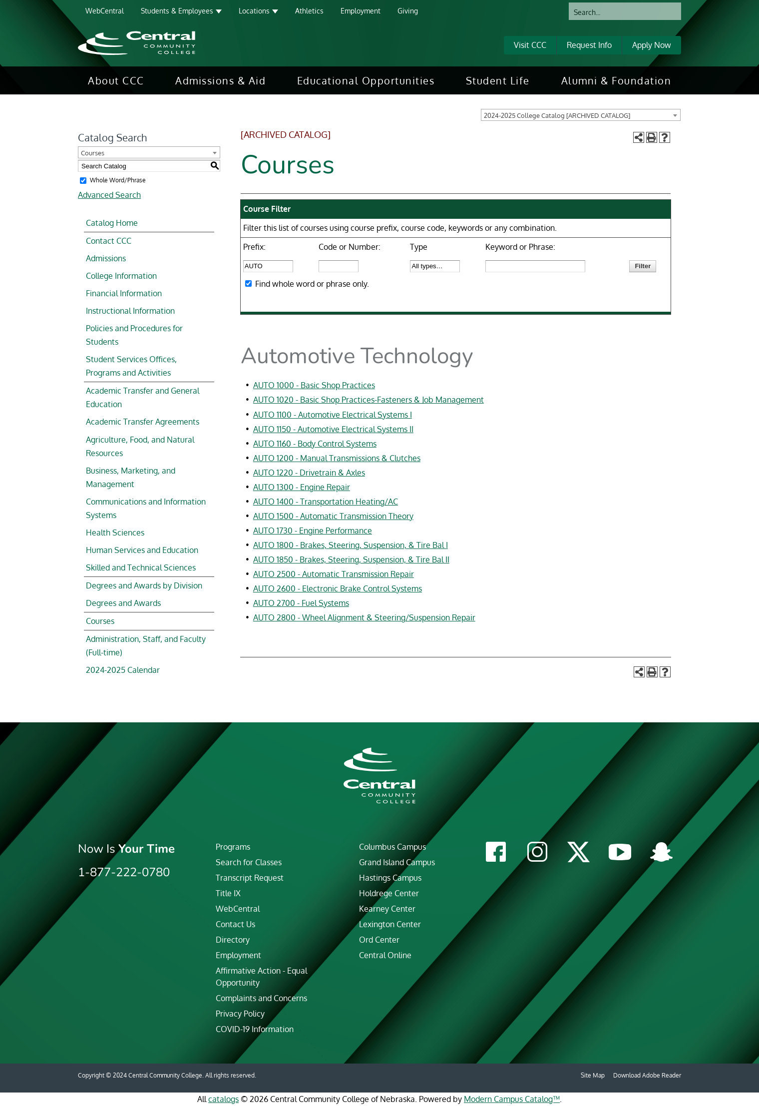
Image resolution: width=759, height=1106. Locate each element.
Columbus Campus (392, 847)
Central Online (385, 955)
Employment (360, 10)
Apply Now (651, 45)
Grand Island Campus (397, 862)
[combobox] (581, 115)
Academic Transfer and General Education (142, 397)
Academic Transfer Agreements (142, 422)
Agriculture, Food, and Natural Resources (140, 446)
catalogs (223, 1099)
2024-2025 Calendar (123, 670)
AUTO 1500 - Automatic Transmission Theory (333, 516)
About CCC (116, 80)
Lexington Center (390, 924)
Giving (407, 10)
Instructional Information (130, 311)
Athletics (309, 10)
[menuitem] (116, 80)
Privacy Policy (240, 1014)
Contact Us (235, 924)
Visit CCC (530, 45)
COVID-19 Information (255, 1029)
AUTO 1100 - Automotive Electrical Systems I (332, 415)
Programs (233, 847)
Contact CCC (108, 241)
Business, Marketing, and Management (130, 477)
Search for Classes (249, 862)
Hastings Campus (390, 878)
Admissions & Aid (220, 80)
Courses (100, 621)
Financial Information (124, 293)
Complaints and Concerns (261, 998)
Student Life (498, 80)
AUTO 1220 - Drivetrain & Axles (309, 473)
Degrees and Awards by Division (144, 585)
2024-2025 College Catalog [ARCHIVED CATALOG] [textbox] (557, 115)
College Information (121, 276)
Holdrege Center (389, 893)
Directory (233, 940)
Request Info (589, 45)
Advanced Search (109, 195)
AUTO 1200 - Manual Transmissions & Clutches (336, 458)
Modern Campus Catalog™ (512, 1099)
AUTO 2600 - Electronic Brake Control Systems (337, 588)
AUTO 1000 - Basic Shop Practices (314, 385)
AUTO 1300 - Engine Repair (301, 487)
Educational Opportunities (366, 80)
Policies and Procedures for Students (134, 335)
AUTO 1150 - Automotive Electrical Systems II (333, 429)
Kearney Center (387, 909)
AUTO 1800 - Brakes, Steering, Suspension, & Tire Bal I (350, 545)
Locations (254, 10)
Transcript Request (250, 878)
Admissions (106, 258)
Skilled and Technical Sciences (141, 567)
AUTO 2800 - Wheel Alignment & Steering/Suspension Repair (364, 617)
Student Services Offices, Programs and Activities (131, 366)
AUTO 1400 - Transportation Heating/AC (325, 502)
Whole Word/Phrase (118, 180)
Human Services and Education (142, 550)
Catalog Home (112, 223)
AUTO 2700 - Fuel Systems (301, 603)
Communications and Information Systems (146, 508)
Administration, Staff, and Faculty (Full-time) (146, 645)
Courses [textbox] (92, 153)
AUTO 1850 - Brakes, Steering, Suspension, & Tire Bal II (351, 559)
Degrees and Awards (123, 603)
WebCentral (104, 10)
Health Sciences (115, 533)
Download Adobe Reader (647, 1075)
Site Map (593, 1075)
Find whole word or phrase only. (312, 284)
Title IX (228, 893)
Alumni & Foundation (616, 80)
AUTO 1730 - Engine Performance (312, 531)
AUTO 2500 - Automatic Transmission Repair (333, 574)
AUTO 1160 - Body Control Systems (315, 444)
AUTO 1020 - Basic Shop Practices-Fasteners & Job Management (368, 400)
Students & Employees (177, 10)
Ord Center (379, 940)
